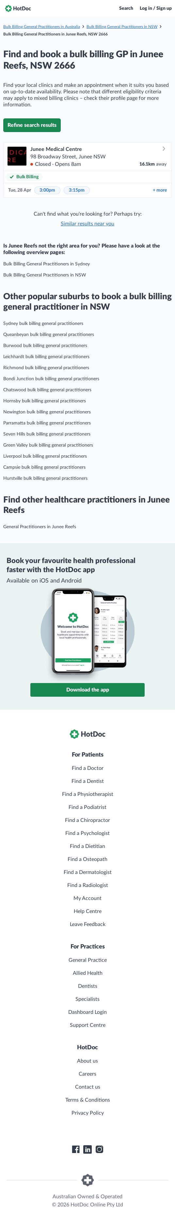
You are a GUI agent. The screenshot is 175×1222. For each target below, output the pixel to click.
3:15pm (77, 190)
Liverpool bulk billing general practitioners (45, 456)
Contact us (87, 1087)
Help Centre (88, 911)
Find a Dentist (88, 781)
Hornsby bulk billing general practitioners (44, 401)
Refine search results (32, 125)
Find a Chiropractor (87, 820)
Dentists (87, 986)
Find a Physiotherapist (87, 794)
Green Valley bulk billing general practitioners (48, 445)
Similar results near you (87, 223)
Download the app (87, 689)
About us (87, 1061)
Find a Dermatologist (88, 872)
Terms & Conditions (87, 1100)
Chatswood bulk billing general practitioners (47, 390)
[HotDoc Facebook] (76, 1149)
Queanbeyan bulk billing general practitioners (48, 334)
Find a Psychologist (87, 833)
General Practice (88, 960)
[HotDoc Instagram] (99, 1149)
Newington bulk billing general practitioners (47, 412)
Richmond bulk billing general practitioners (46, 368)
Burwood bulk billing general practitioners (45, 345)
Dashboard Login (87, 1012)
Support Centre (87, 1025)
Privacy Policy (88, 1113)
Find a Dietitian (87, 846)
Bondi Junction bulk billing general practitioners (51, 379)
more (160, 190)
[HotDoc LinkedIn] (87, 1149)
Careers (87, 1074)
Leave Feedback (87, 924)
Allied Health (88, 973)
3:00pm (47, 190)
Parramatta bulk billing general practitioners (47, 423)
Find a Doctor (87, 768)
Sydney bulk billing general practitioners (43, 323)
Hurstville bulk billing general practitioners (45, 478)
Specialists (87, 999)
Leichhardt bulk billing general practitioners (46, 357)
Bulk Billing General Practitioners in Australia (41, 27)
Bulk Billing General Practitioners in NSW (122, 27)
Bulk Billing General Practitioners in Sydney (46, 264)
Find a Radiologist (87, 885)
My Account (87, 898)
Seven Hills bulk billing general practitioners (46, 434)
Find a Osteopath (87, 859)
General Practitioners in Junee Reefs (39, 527)
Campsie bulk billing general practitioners (44, 467)
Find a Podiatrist (87, 807)
